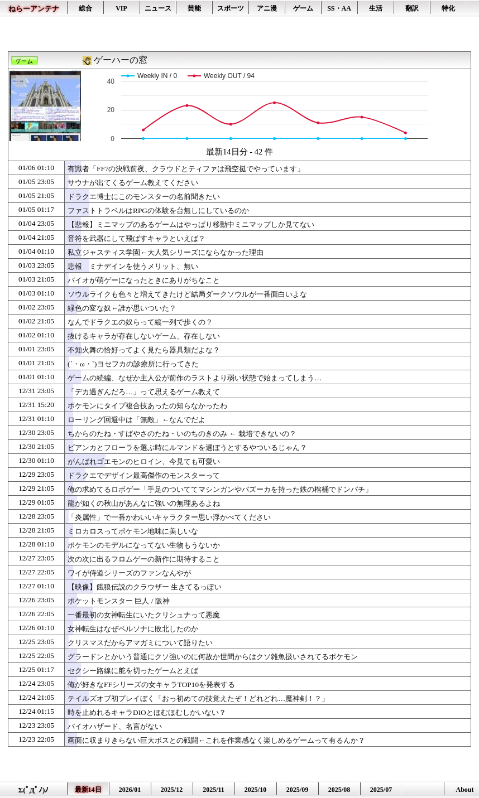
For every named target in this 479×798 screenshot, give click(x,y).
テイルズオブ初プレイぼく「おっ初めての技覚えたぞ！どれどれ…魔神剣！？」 (198, 698)
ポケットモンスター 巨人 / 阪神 (119, 601)
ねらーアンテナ (33, 8)
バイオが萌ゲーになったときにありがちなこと (144, 280)
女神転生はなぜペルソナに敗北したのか (133, 629)
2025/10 (255, 790)
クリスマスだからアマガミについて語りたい (140, 643)
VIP (121, 8)
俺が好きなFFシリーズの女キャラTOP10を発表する (151, 684)
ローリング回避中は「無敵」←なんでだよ (136, 419)
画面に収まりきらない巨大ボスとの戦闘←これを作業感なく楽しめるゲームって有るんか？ (216, 740)
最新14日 (88, 790)
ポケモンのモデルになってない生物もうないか (144, 545)
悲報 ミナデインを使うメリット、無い (133, 266)
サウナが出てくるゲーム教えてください (133, 182)
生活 (375, 8)
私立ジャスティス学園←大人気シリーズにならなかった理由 (166, 252)
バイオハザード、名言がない (115, 726)
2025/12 (172, 790)
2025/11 (213, 790)
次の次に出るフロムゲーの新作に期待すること (144, 559)
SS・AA (339, 8)
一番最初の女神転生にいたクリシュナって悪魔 (144, 615)
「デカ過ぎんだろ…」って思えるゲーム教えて (144, 392)
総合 (85, 8)
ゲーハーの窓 (120, 60)
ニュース (158, 8)
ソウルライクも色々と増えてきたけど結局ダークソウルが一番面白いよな (187, 294)
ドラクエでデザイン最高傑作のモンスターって (144, 475)
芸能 (194, 8)
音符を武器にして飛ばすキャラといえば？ (136, 238)
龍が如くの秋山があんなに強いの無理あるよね (144, 503)
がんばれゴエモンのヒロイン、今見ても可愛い (144, 461)
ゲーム (303, 8)
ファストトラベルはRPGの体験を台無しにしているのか (158, 210)
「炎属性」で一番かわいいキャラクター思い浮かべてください (169, 517)
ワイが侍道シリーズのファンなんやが (129, 573)
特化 (448, 8)
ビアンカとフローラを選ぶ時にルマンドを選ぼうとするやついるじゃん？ (187, 447)
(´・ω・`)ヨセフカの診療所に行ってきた (133, 364)
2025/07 (381, 790)
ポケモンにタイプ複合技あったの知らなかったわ (147, 406)
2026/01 (130, 790)
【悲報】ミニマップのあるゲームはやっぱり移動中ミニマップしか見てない (191, 224)
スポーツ (230, 8)
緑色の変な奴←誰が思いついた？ (122, 308)
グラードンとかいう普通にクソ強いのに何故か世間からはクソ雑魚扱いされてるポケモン (213, 656)
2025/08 (339, 790)
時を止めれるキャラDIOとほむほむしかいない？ (147, 712)
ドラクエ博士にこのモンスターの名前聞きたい (144, 196)
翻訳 (412, 8)
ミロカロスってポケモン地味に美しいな (133, 531)
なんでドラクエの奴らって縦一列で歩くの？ (140, 322)
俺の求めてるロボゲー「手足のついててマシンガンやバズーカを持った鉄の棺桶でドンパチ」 (220, 489)
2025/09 (297, 790)
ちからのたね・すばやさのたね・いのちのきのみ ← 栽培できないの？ (182, 433)
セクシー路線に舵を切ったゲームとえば (133, 670)
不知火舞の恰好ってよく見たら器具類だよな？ (144, 350)
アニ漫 (267, 8)
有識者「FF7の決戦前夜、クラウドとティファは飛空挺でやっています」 (186, 169)
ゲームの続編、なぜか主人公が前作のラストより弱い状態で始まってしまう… (195, 378)
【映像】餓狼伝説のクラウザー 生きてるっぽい (145, 587)
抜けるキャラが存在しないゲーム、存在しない (144, 336)
